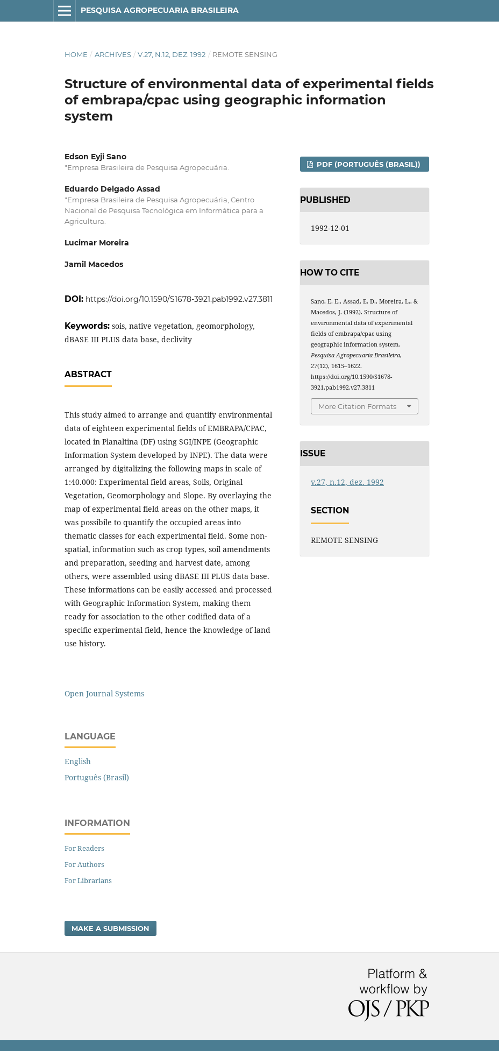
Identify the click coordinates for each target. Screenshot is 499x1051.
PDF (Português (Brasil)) (367, 164)
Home (76, 54)
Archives (113, 54)
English (78, 761)
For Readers (84, 848)
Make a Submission (110, 928)
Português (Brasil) (97, 777)
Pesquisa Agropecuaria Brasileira (160, 10)
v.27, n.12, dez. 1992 (171, 54)
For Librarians (88, 880)
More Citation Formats (357, 406)
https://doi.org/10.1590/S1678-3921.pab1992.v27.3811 (179, 299)
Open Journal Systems (104, 693)
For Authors (84, 864)
